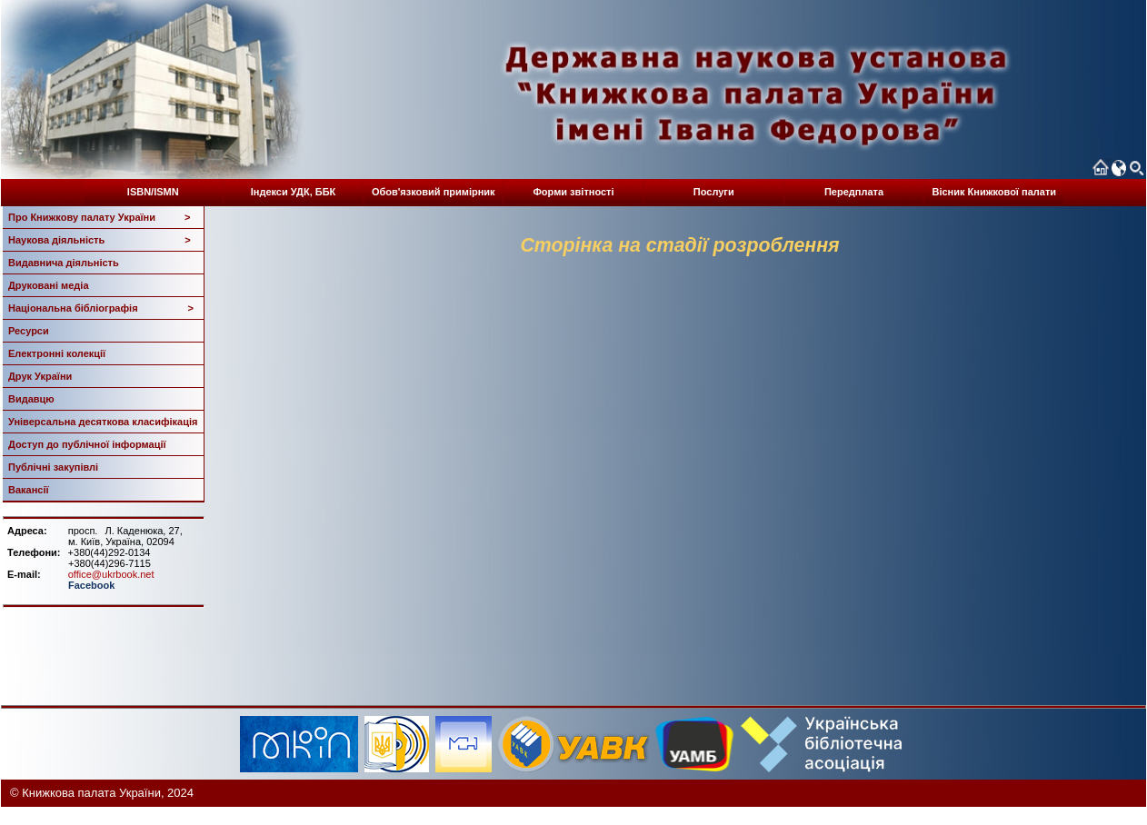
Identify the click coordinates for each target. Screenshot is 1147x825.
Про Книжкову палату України (99, 217)
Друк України (40, 376)
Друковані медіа (48, 285)
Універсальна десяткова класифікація (102, 421)
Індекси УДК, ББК (293, 191)
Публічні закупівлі (53, 467)
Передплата (853, 191)
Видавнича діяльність (63, 262)
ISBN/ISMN (153, 191)
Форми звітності (573, 191)
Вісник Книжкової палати (994, 191)
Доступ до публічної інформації (87, 444)
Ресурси (28, 330)
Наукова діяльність (99, 239)
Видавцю (31, 398)
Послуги (713, 191)
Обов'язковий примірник (433, 191)
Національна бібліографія (101, 308)
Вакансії (28, 489)
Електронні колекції (56, 353)
